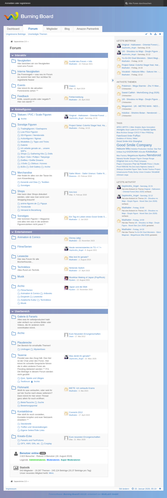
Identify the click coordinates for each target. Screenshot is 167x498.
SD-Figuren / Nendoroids (32, 135)
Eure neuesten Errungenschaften (84, 437)
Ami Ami (73, 192)
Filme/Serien (24, 246)
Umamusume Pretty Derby (127, 172)
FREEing (149, 132)
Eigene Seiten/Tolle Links (32, 430)
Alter (132, 127)
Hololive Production (139, 149)
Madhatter (73, 64)
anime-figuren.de (29, 203)
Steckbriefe (26, 424)
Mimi (51, 473)
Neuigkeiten (24, 60)
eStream (120, 175)
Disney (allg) (75, 238)
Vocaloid (155, 172)
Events (21, 85)
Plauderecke (24, 342)
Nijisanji (120, 158)
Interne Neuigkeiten (28, 71)
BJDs (23, 167)
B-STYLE (139, 130)
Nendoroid (154, 155)
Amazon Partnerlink (88, 28)
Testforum (25, 381)
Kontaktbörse (24, 411)
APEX (119, 127)
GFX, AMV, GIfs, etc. (30, 443)
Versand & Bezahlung (31, 210)
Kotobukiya (151, 151)
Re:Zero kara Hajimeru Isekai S (141, 167)
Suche (41, 402)
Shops (24, 153)
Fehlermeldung (76, 97)
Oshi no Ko (128, 161)
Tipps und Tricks (41, 142)
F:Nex (142, 132)
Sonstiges (25, 185)
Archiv (24, 118)
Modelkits (25, 142)
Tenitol (145, 169)
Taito (139, 169)
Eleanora (72, 176)
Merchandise (24, 172)
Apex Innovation (148, 127)
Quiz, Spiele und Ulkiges (32, 378)
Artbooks (48, 293)
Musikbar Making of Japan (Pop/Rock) (87, 277)
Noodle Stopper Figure (132, 158)
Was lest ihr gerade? (79, 257)
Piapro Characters (124, 164)
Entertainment (23, 232)
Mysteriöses (39, 349)
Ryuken (72, 280)
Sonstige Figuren (27, 124)
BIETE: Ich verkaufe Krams (82, 388)
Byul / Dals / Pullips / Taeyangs (35, 157)
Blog (67, 28)
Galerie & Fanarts (27, 316)
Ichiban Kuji (121, 152)
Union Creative (145, 172)
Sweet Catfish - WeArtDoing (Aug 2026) (140, 92)
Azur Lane (130, 130)
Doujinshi (25, 296)
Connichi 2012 (76, 412)
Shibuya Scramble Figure (127, 169)
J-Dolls (24, 163)
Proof (119, 167)
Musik (20, 276)
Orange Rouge (148, 158)
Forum (33, 28)
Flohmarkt (23, 387)
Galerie (24, 145)
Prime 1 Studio (153, 164)
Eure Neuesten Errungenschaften (85, 334)
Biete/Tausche (27, 402)
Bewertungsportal (29, 405)
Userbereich (22, 311)
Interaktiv (20, 55)
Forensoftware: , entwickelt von (83, 494)
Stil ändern (124, 489)
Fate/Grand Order (124, 136)
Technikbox (23, 267)
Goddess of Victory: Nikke (127, 138)
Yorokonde (26, 207)
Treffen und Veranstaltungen (34, 427)
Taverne (21, 355)
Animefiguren (23, 109)
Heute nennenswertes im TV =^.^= (85, 247)
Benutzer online (29, 453)
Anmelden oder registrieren (17, 3)
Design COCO (134, 132)
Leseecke (22, 256)
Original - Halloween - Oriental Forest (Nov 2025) (92, 115)
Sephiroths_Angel (76, 118)
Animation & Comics (28, 237)
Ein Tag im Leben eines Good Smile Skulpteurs (91, 217)
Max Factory (122, 156)
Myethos (142, 155)
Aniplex (138, 127)
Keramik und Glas (29, 182)
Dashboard (13, 28)
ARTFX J (126, 127)
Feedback (23, 96)
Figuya (43, 203)
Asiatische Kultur (29, 300)
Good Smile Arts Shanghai (129, 141)
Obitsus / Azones (39, 163)
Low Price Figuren (29, 132)
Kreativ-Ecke (24, 436)
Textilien (45, 182)
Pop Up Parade (139, 164)
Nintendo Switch (76, 268)
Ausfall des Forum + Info (80, 61)
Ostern (72, 86)
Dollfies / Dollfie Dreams (32, 160)
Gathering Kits (37, 153)
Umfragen (25, 349)
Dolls (50, 153)
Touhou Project (154, 169)
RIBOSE (125, 167)
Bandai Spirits (149, 130)
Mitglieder (52, 28)
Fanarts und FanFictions (32, 440)
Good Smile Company (134, 145)
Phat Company (140, 161)
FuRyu (136, 135)
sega (126, 175)
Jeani (71, 336)
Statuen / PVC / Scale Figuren (34, 114)
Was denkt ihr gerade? (79, 356)
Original (120, 161)
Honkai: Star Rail (154, 149)
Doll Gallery (35, 167)
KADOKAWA (132, 152)
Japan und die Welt (78, 287)
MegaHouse (133, 155)
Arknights (121, 130)
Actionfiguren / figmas (31, 138)
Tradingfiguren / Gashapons (34, 128)
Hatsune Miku (123, 148)
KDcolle (142, 152)
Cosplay (48, 443)
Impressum (11, 489)
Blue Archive (122, 132)
